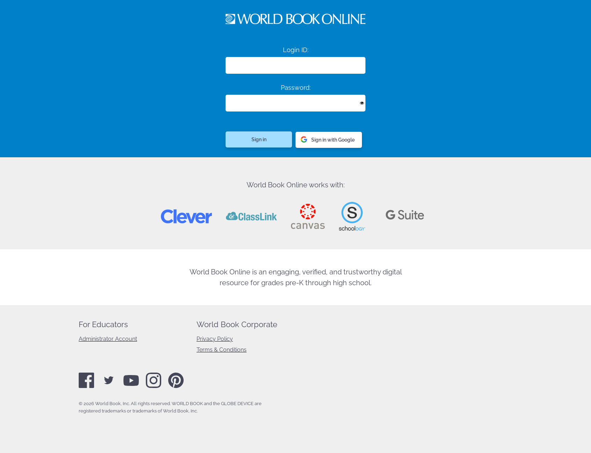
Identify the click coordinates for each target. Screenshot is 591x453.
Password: (296, 87)
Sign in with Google (328, 140)
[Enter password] (295, 103)
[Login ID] (295, 65)
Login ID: (295, 49)
